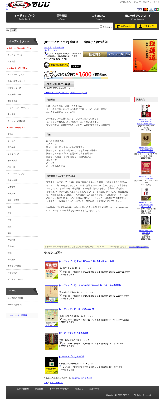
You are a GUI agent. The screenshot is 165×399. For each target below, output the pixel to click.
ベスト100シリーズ (16, 75)
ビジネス (11, 141)
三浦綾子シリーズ (15, 94)
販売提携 (39, 389)
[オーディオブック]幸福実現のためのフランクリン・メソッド (146, 150)
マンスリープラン (15, 55)
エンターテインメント (17, 174)
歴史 (9, 213)
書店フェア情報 (14, 266)
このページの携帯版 (17, 315)
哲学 (9, 220)
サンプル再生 (59, 84)
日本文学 (11, 187)
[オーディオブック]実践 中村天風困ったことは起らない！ (146, 121)
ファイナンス (13, 154)
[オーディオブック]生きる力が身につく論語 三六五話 (146, 205)
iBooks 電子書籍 (15, 305)
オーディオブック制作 (59, 389)
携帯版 (7, 7)
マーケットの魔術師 (16, 121)
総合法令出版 (58, 47)
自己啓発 (11, 147)
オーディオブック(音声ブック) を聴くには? (63, 92)
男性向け (11, 240)
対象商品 (11, 61)
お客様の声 (12, 273)
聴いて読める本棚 (15, 298)
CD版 (84, 92)
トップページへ (56, 382)
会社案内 (79, 389)
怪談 (9, 207)
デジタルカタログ (15, 279)
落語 (9, 233)
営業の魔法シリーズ (16, 81)
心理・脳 (11, 167)
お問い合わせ (23, 389)
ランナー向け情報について (139, 247)
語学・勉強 (12, 180)
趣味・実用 (12, 160)
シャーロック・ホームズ (18, 108)
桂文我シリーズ (14, 88)
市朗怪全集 (12, 101)
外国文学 (11, 193)
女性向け (11, 246)
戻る (46, 382)
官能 (9, 253)
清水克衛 (48, 47)
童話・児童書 (13, 200)
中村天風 (11, 114)
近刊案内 (11, 259)
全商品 (10, 134)
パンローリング (50, 50)
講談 (9, 226)
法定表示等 (94, 389)
